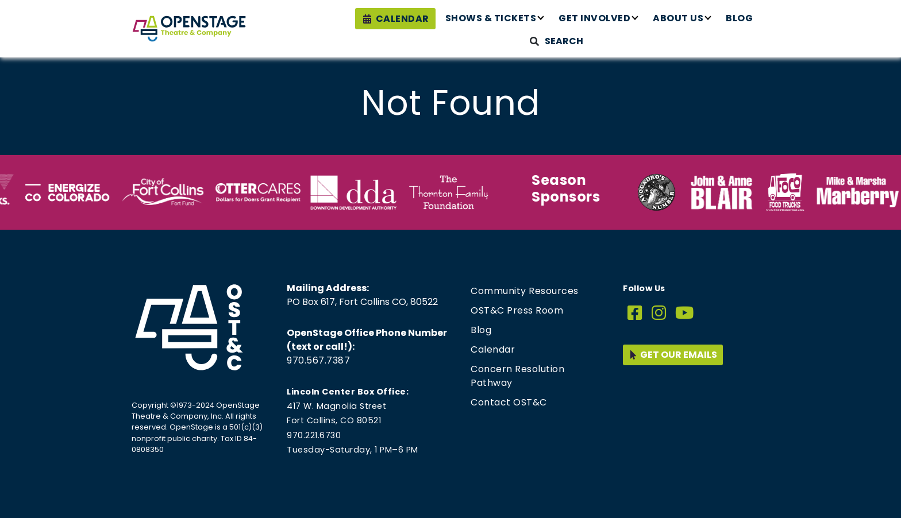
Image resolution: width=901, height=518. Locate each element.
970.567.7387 (318, 360)
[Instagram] (659, 313)
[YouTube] (685, 313)
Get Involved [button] (594, 18)
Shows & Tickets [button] (491, 18)
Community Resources (525, 290)
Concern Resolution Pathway (517, 375)
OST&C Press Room (517, 310)
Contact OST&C (509, 402)
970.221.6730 (314, 435)
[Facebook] (635, 313)
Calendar (402, 18)
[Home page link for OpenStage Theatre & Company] (189, 28)
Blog (739, 18)
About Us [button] (678, 18)
